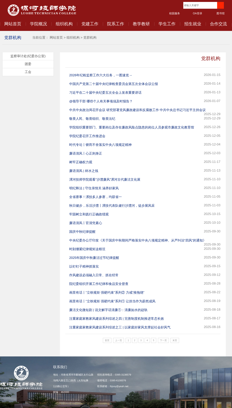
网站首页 (12, 23)
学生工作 (167, 23)
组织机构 (64, 23)
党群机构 (89, 37)
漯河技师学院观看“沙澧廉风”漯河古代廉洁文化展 (104, 179)
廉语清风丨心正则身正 (85, 153)
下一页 (163, 340)
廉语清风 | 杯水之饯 (83, 171)
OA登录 (197, 13)
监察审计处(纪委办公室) (27, 56)
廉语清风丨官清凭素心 (85, 223)
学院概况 (38, 23)
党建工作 (89, 23)
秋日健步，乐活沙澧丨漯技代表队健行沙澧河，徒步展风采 (112, 205)
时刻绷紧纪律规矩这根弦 (87, 249)
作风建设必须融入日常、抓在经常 (94, 275)
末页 (174, 340)
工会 (28, 72)
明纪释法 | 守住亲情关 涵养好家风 (94, 188)
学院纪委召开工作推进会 (87, 136)
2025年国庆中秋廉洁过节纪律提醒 (94, 258)
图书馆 (221, 13)
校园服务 (174, 13)
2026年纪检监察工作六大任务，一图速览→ (100, 75)
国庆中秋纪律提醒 (82, 232)
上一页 (118, 340)
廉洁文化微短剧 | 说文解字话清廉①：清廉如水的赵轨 (108, 310)
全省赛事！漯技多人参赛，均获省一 (95, 197)
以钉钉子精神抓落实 (84, 266)
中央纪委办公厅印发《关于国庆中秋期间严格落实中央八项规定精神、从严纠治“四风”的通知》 (137, 240)
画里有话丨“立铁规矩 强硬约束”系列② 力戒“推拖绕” (106, 292)
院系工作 (115, 23)
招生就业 (192, 23)
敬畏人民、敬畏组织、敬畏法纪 (92, 119)
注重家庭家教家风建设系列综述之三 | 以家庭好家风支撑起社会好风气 (120, 327)
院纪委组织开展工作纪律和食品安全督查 (98, 284)
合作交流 (218, 23)
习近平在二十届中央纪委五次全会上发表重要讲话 (105, 92)
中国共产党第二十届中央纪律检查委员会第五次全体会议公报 (113, 84)
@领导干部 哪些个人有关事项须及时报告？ (101, 101)
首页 (107, 340)
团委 (28, 64)
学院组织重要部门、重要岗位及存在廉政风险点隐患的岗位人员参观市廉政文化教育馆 (131, 127)
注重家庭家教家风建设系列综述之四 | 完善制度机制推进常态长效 (116, 318)
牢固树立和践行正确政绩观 (89, 214)
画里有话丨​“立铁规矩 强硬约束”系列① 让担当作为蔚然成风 (112, 301)
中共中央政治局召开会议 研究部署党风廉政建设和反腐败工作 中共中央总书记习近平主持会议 (137, 110)
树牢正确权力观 (80, 162)
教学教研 (141, 23)
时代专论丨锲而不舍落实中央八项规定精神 (100, 145)
